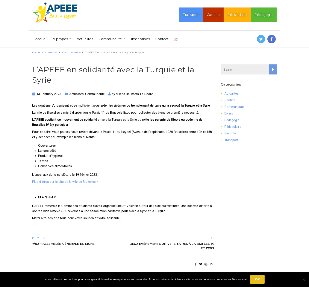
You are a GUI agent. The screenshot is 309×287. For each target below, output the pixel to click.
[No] (303, 279)
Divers (228, 113)
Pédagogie (264, 15)
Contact (162, 39)
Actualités (85, 39)
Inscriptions (140, 39)
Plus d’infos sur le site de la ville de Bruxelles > (65, 182)
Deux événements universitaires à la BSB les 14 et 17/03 (172, 246)
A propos (60, 39)
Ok (257, 279)
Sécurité (230, 133)
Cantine (213, 15)
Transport (191, 15)
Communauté (110, 39)
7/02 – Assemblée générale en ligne (63, 244)
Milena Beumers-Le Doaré (134, 94)
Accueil (41, 39)
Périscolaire (237, 15)
